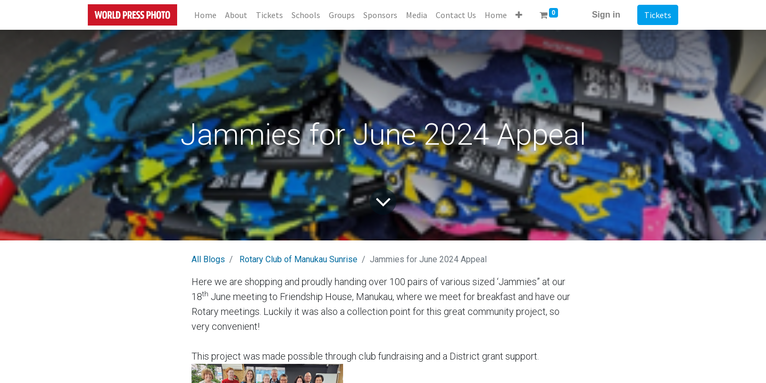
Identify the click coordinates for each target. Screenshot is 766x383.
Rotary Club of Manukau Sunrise (298, 259)
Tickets (657, 15)
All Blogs (208, 259)
